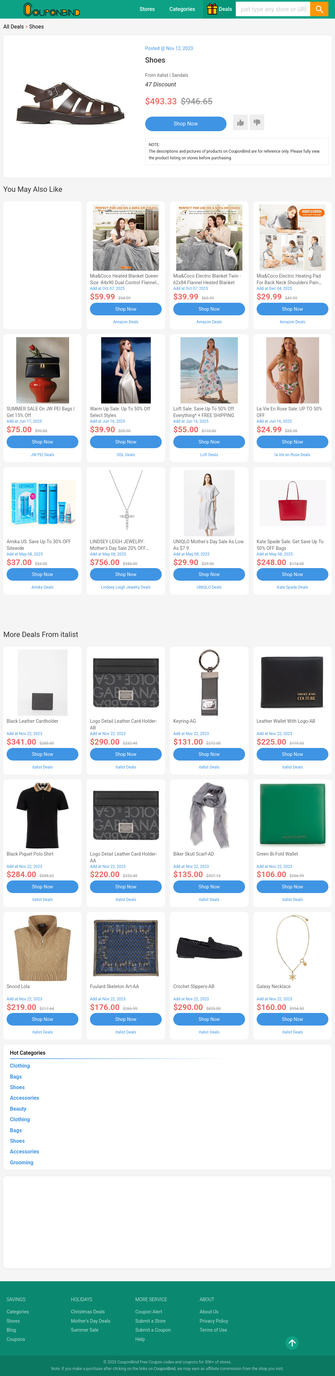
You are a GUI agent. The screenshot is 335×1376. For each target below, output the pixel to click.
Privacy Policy (214, 1321)
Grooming (21, 1162)
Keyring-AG (184, 721)
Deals (219, 9)
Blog (11, 1330)
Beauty (18, 1109)
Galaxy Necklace (274, 986)
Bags (16, 1077)
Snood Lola (18, 986)
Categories (182, 9)
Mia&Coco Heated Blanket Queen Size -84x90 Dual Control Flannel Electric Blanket (124, 282)
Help (140, 1339)
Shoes (17, 1087)
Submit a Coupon (153, 1330)
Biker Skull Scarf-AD (193, 854)
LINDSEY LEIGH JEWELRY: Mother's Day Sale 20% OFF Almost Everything (118, 548)
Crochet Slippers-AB (193, 986)
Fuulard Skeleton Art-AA (114, 986)
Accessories (24, 1098)
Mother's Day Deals (90, 1321)
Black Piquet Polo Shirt (30, 854)
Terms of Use (213, 1330)
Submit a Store (150, 1321)
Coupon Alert (148, 1311)
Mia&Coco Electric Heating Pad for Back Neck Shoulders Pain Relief (289, 282)
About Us (209, 1311)
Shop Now (186, 124)
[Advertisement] (42, 264)
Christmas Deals (88, 1311)
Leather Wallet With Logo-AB (286, 721)
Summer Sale (85, 1330)
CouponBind (164, 1368)
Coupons (16, 1339)
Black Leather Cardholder (33, 721)
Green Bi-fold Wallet (277, 854)
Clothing (20, 1066)
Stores (147, 9)
